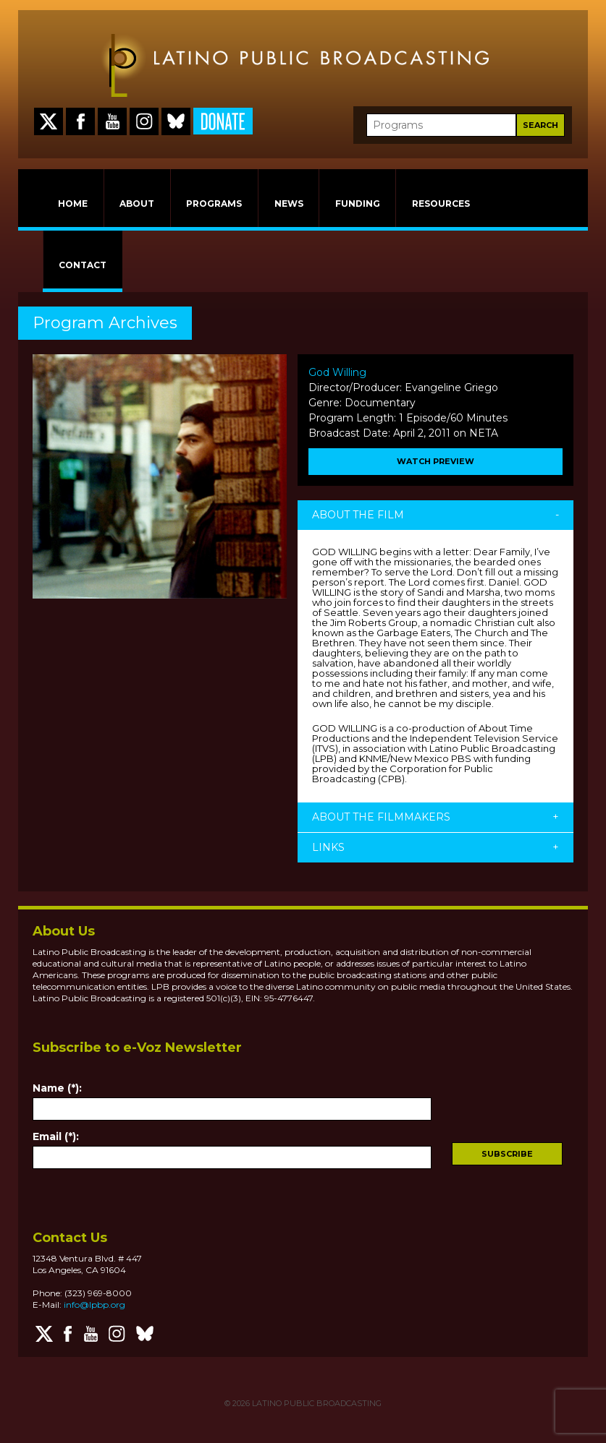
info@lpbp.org (94, 1304)
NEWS (288, 203)
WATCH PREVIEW (435, 461)
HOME (73, 203)
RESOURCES (441, 203)
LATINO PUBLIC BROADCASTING (316, 1403)
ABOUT (136, 203)
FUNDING (357, 203)
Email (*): (56, 1136)
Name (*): (57, 1088)
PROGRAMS (214, 203)
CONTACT (82, 265)
